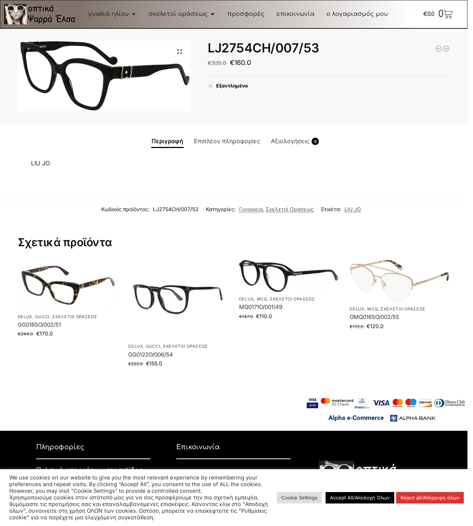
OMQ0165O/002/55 (374, 316)
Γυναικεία (251, 209)
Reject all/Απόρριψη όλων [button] (430, 498)
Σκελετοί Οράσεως (290, 209)
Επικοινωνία (198, 447)
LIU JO (352, 209)
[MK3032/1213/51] (438, 48)
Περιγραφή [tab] (167, 141)
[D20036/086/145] (446, 48)
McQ (262, 299)
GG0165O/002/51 (39, 324)
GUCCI (42, 316)
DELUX (25, 316)
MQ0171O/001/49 (260, 306)
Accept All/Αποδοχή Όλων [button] (360, 498)
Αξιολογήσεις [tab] (295, 141)
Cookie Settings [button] (299, 498)
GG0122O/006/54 (150, 354)
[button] (180, 52)
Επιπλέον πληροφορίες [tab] (227, 141)
